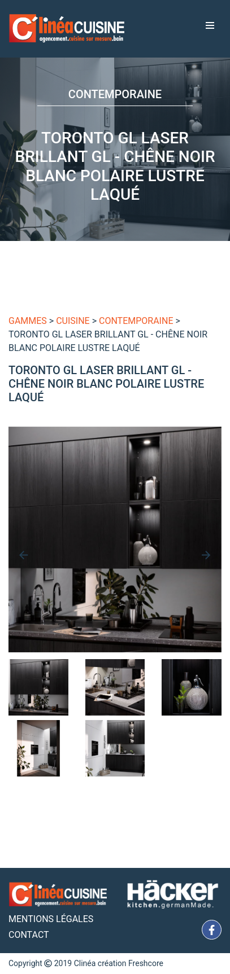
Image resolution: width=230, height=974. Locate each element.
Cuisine (73, 320)
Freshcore (145, 963)
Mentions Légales (50, 919)
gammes (27, 320)
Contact (28, 934)
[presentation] (23, 555)
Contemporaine (136, 320)
